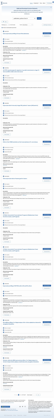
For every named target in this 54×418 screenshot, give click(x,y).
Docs (41, 3)
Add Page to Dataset (47, 24)
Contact (24, 415)
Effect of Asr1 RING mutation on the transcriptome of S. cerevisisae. (20, 142)
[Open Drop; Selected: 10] (7, 25)
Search (31, 3)
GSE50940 (5, 346)
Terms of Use (19, 415)
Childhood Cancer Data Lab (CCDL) (7, 402)
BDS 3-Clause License (8, 415)
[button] (34, 18)
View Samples (6, 62)
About (44, 3)
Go (38, 394)
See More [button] (24, 50)
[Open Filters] (5, 22)
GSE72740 (5, 165)
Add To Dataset (47, 33)
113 (22, 394)
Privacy (14, 415)
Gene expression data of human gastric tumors (15, 178)
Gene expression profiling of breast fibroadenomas (16, 33)
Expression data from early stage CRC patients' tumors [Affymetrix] (20, 105)
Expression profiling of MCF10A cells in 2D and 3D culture (17, 286)
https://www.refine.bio (34, 408)
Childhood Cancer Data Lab (11, 409)
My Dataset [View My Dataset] (49, 3)
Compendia (36, 3)
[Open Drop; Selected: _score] (28, 25)
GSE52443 (5, 383)
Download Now (47, 35)
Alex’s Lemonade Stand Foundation (11, 410)
